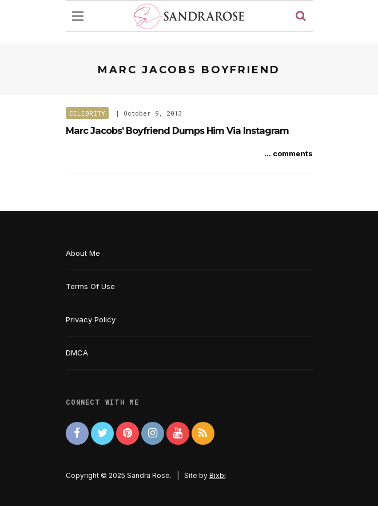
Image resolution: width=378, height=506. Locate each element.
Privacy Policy (91, 319)
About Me (83, 253)
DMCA (77, 352)
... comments (288, 153)
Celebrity (87, 113)
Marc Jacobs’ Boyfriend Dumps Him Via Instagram (177, 130)
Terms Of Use (90, 286)
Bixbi (217, 475)
